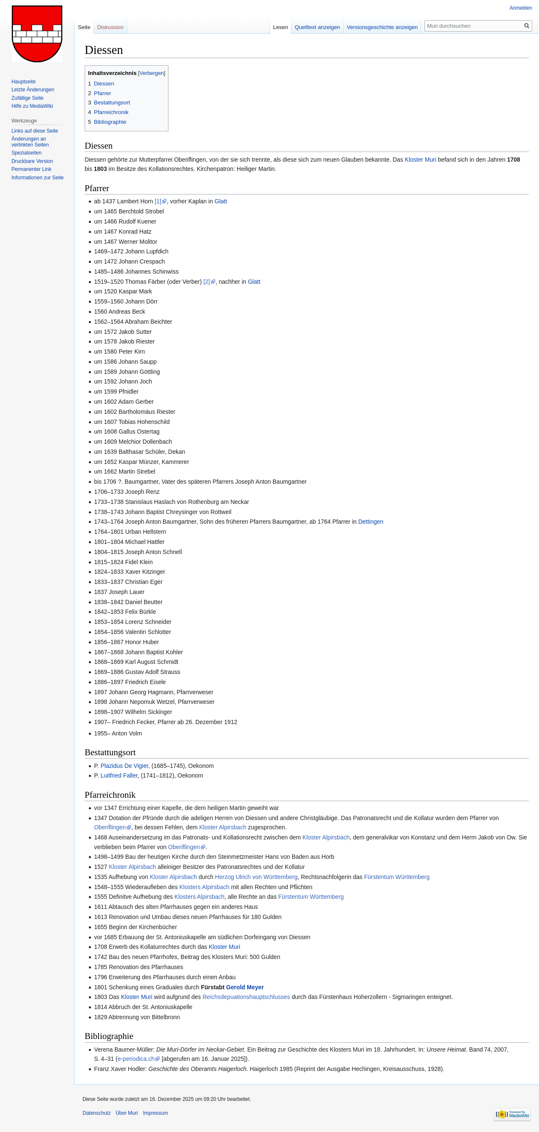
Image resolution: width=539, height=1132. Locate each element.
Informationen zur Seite (37, 178)
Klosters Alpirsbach (204, 887)
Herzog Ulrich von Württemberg (256, 877)
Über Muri (127, 1113)
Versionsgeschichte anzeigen (382, 27)
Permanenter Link (31, 169)
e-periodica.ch (136, 1058)
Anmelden (521, 8)
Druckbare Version (32, 161)
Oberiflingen (110, 827)
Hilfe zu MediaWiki (32, 106)
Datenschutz (97, 1113)
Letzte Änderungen (32, 90)
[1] (158, 201)
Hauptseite (23, 82)
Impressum (155, 1113)
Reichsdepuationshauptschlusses (246, 996)
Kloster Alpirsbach (222, 827)
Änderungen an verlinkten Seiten (30, 142)
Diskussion (110, 27)
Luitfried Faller (119, 775)
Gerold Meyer (245, 987)
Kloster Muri (420, 159)
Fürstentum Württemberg (397, 877)
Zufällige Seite (27, 98)
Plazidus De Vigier (124, 765)
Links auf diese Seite (34, 131)
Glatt (221, 201)
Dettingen (371, 521)
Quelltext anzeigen (317, 27)
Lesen (280, 27)
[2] (206, 281)
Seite (84, 27)
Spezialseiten (26, 153)
